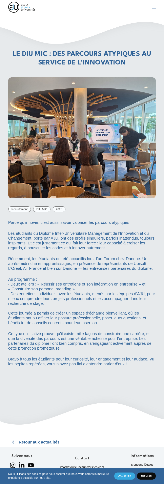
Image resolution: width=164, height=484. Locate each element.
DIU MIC (41, 209)
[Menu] (154, 7)
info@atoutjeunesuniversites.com (82, 467)
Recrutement (20, 209)
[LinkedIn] (22, 465)
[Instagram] (13, 465)
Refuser (146, 476)
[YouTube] (31, 465)
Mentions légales (142, 464)
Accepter (124, 476)
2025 (59, 209)
